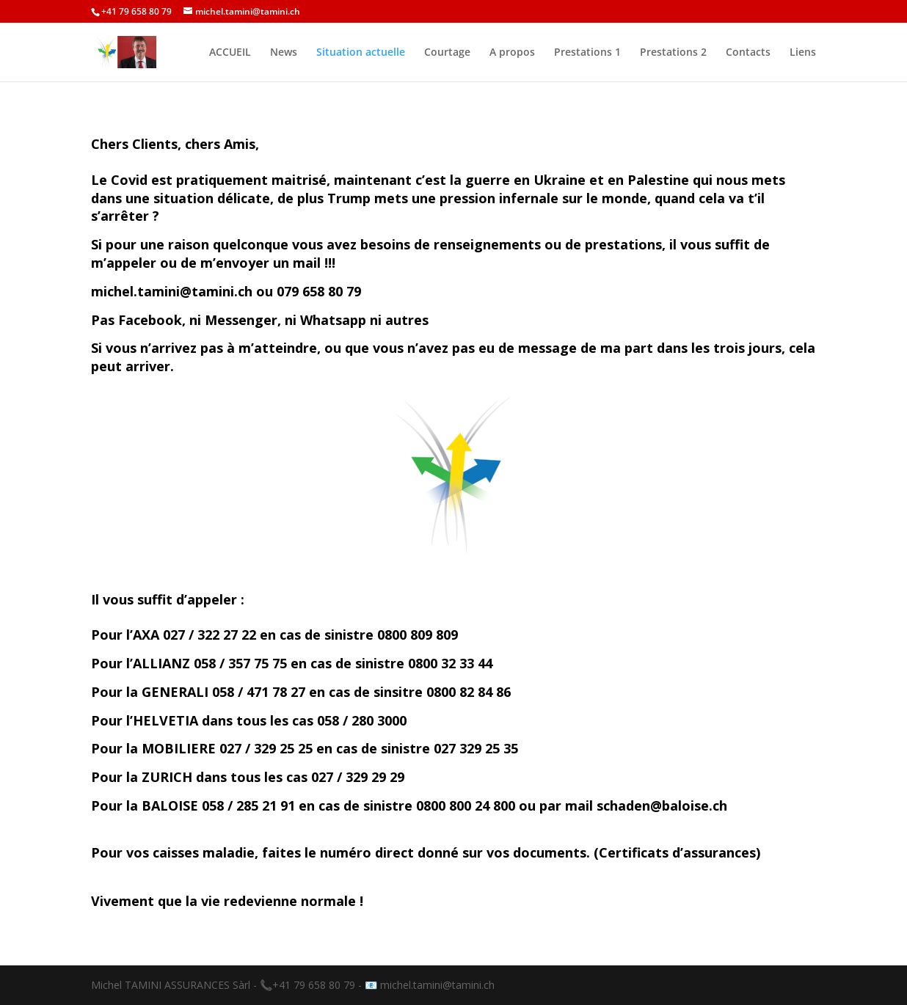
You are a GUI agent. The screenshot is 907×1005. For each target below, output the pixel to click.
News (283, 53)
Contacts (748, 53)
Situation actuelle (360, 53)
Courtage (447, 53)
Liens (803, 53)
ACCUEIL (230, 53)
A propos (512, 53)
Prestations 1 (587, 53)
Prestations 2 (673, 53)
